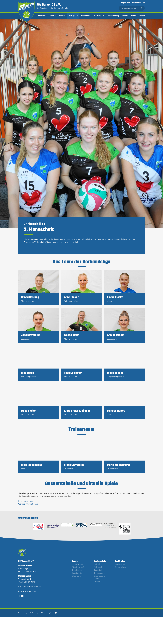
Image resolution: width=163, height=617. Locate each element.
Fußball (62, 16)
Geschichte (77, 570)
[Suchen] (132, 8)
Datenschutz (136, 3)
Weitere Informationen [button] (28, 504)
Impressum (125, 3)
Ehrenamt (76, 576)
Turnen (142, 16)
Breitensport (99, 16)
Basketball (85, 16)
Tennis (125, 16)
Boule (133, 16)
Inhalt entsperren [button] (25, 501)
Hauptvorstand (78, 564)
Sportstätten (77, 573)
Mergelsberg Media (49, 613)
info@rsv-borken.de (32, 586)
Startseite (42, 16)
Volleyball (73, 16)
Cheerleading (113, 16)
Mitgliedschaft (78, 567)
